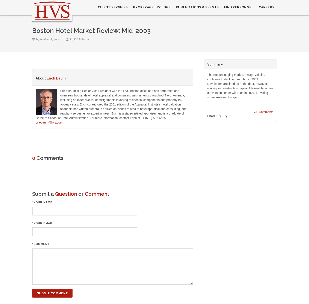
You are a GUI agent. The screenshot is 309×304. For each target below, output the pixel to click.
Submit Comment (52, 293)
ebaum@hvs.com (50, 122)
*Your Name (42, 202)
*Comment (40, 244)
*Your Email (42, 223)
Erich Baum (81, 39)
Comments (263, 112)
